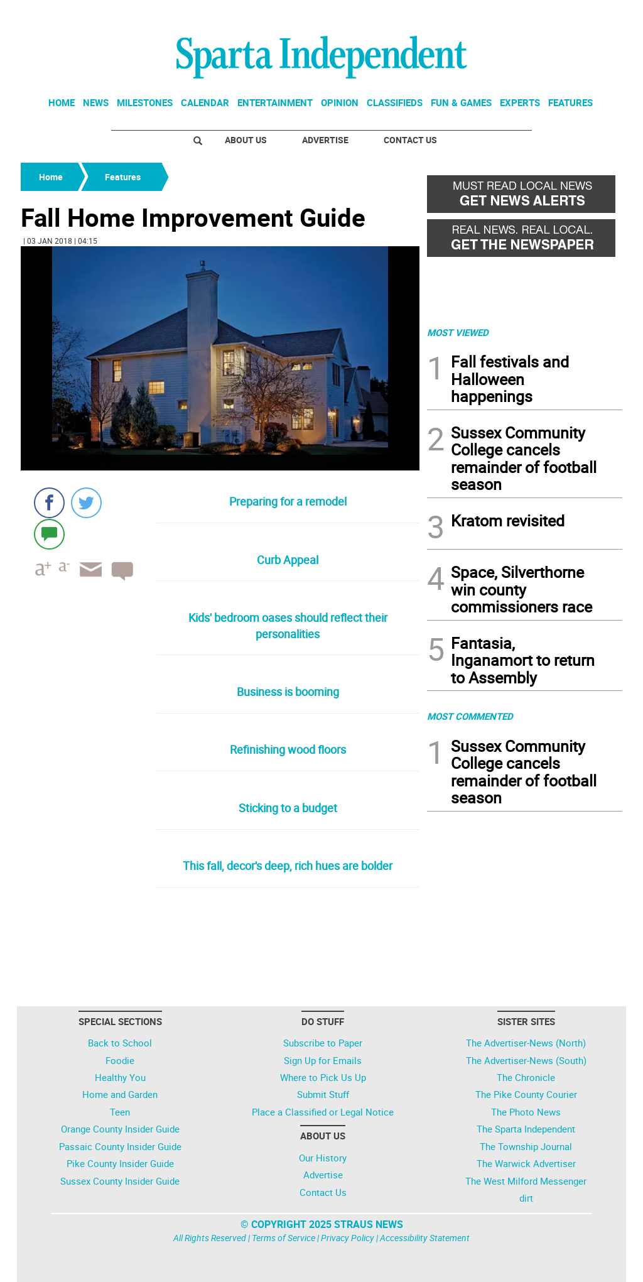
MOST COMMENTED (470, 716)
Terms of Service (283, 1238)
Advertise (325, 140)
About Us (246, 140)
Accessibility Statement (425, 1238)
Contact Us (410, 140)
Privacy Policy (347, 1238)
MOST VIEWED (458, 332)
